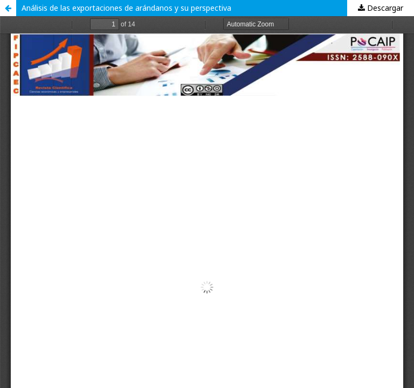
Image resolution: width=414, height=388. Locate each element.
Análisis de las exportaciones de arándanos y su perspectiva (126, 8)
